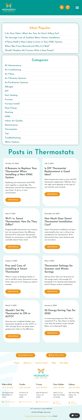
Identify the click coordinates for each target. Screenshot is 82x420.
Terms (37, 416)
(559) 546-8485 (25, 388)
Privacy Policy (29, 416)
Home (16, 363)
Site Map (64, 363)
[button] (77, 8)
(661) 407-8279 (7, 388)
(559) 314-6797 (41, 388)
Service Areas (41, 363)
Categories (40, 60)
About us (27, 363)
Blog (54, 363)
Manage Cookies (46, 416)
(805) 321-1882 (58, 388)
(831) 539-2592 (74, 388)
